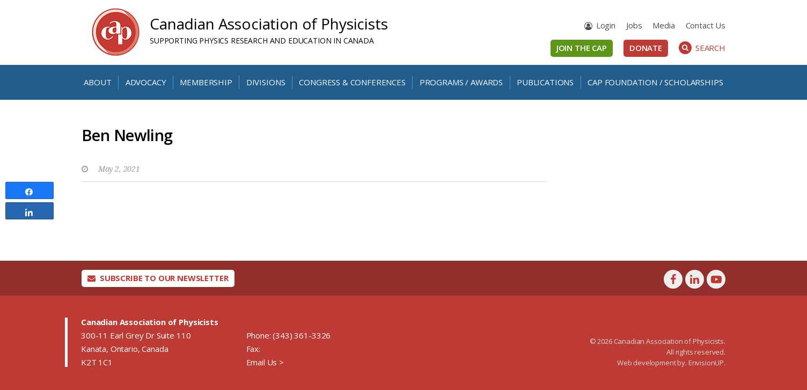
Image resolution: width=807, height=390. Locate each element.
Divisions (265, 82)
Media (663, 25)
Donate (645, 47)
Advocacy (146, 82)
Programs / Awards (461, 82)
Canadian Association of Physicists (269, 23)
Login (605, 25)
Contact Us (705, 25)
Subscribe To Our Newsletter (158, 278)
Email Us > (265, 362)
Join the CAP (581, 47)
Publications (545, 82)
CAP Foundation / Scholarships (655, 82)
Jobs (634, 25)
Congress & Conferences (352, 82)
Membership (206, 82)
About (97, 82)
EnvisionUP (706, 362)
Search (702, 47)
